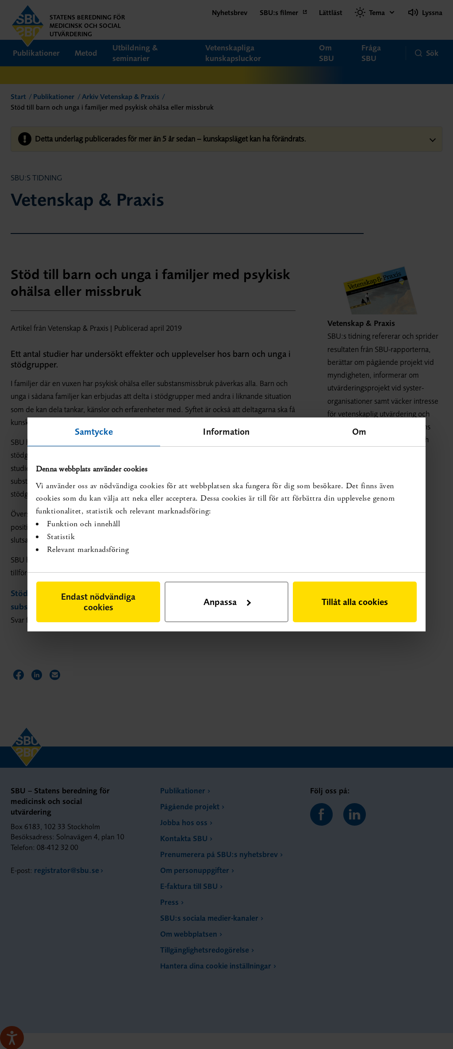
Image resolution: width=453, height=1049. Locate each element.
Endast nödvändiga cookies (98, 601)
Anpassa (227, 602)
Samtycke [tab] (94, 431)
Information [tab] (226, 431)
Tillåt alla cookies (355, 602)
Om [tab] (359, 431)
